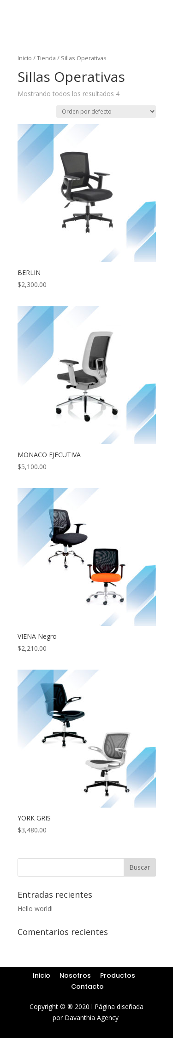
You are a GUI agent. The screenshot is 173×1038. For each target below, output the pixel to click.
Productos (117, 975)
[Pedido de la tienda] (106, 111)
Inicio (25, 58)
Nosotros (75, 975)
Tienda (46, 58)
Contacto (87, 986)
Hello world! (35, 908)
